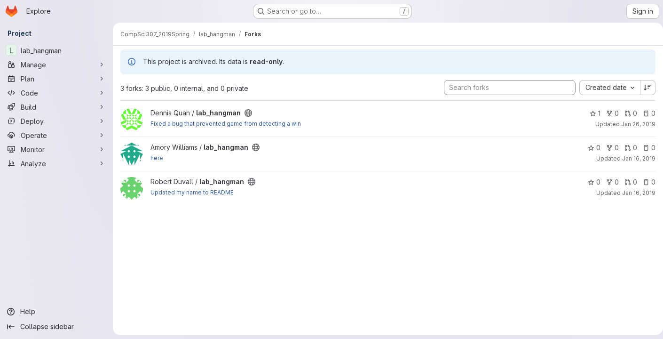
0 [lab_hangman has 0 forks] (608, 113)
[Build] (56, 106)
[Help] (56, 311)
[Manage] (56, 64)
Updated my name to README (192, 192)
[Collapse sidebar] (56, 326)
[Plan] (56, 78)
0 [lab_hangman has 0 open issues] (645, 113)
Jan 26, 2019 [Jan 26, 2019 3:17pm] (634, 124)
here (156, 157)
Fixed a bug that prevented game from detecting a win (225, 123)
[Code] (56, 92)
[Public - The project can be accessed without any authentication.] (248, 113)
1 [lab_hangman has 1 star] (591, 113)
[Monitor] (56, 149)
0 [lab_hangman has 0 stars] (590, 148)
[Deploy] (56, 121)
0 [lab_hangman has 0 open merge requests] (627, 113)
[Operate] (56, 135)
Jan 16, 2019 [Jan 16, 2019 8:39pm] (635, 192)
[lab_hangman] (56, 50)
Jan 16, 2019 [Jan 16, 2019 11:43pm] (635, 158)
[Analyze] (56, 163)
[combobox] (606, 87)
